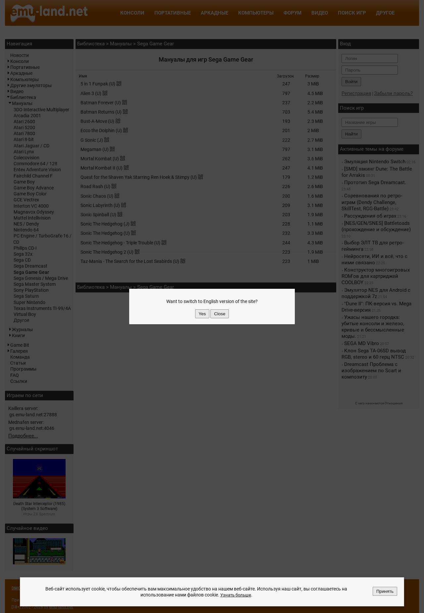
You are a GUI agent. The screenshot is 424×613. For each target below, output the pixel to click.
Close (219, 313)
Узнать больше (235, 594)
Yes (202, 313)
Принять (385, 591)
